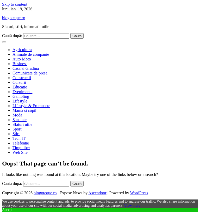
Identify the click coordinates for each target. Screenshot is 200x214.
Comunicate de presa (29, 73)
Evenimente (22, 91)
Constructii (21, 77)
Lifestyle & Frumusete (31, 105)
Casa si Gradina (25, 68)
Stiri (16, 134)
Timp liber (21, 148)
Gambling (20, 96)
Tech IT (19, 138)
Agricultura (22, 49)
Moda (17, 115)
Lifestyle (19, 101)
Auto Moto (21, 59)
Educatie (19, 87)
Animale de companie (30, 54)
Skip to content (14, 4)
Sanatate (19, 120)
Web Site (20, 152)
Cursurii (19, 82)
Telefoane (20, 143)
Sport (17, 129)
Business (19, 63)
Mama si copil (24, 110)
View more (132, 206)
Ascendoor (97, 193)
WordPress (139, 193)
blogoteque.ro (13, 18)
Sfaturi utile (22, 124)
